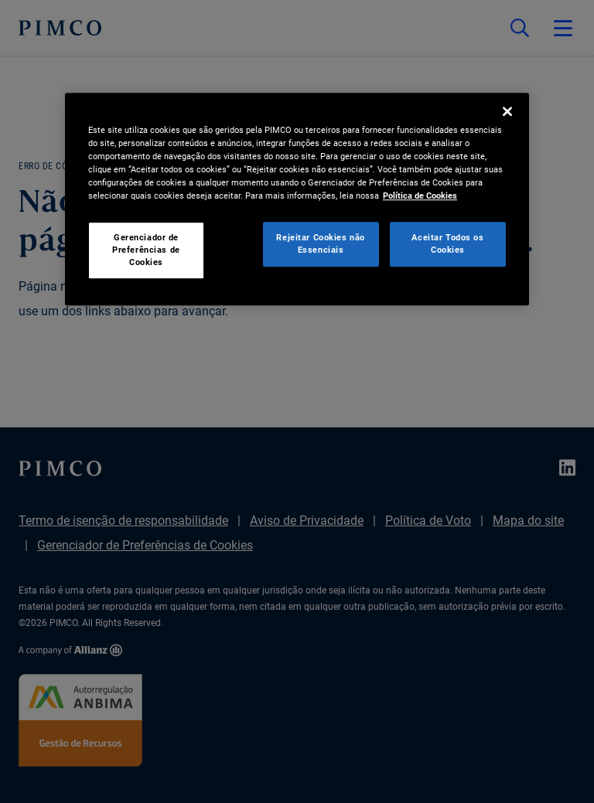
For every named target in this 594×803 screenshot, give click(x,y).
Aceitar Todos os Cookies (447, 243)
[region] (297, 199)
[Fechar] (507, 111)
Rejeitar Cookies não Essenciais (320, 243)
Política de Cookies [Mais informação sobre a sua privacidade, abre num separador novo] (420, 195)
